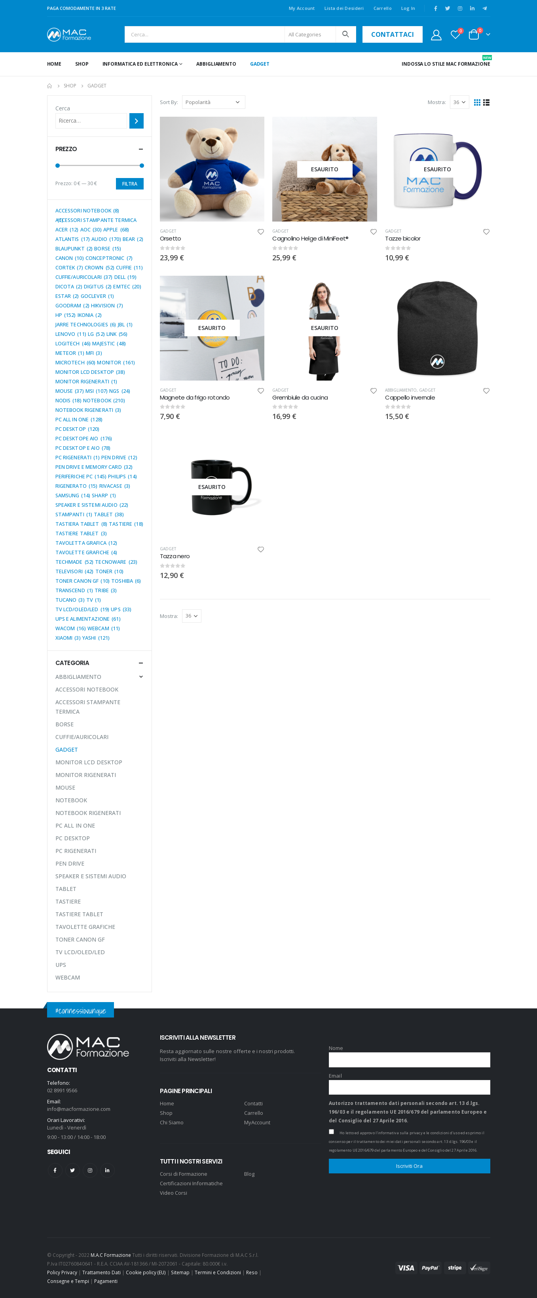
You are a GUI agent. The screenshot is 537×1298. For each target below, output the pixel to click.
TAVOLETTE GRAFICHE (85, 926)
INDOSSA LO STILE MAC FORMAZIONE (446, 61)
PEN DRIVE (69, 863)
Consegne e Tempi (68, 1281)
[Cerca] (136, 120)
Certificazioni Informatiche (191, 1183)
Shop (82, 64)
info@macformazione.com (78, 1108)
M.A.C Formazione (111, 1255)
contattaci (392, 34)
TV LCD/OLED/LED (80, 952)
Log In (408, 8)
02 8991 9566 (62, 1090)
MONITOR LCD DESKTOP (88, 762)
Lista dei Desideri (344, 8)
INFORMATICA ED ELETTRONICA (140, 64)
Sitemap (180, 1272)
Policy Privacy (62, 1272)
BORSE (64, 724)
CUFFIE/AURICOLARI (81, 737)
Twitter (72, 1170)
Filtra (129, 183)
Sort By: (169, 102)
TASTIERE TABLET (79, 914)
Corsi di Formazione (183, 1173)
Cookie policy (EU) (146, 1272)
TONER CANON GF (80, 939)
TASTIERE (68, 901)
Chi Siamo (172, 1122)
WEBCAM (67, 977)
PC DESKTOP (72, 838)
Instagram (90, 1170)
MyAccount (257, 1122)
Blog (249, 1173)
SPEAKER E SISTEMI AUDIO (90, 876)
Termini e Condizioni (218, 1272)
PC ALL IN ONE (75, 825)
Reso (252, 1272)
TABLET (65, 888)
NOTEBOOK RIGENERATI (88, 813)
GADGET (259, 64)
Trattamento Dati (101, 1272)
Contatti (253, 1103)
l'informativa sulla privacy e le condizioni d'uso (418, 1132)
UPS (60, 964)
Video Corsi (173, 1192)
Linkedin (107, 1170)
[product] (212, 169)
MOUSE (65, 787)
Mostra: (437, 102)
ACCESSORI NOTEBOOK (86, 689)
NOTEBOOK (71, 800)
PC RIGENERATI (75, 851)
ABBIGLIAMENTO (216, 64)
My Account (302, 8)
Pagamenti (106, 1281)
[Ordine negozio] (213, 102)
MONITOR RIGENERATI (85, 775)
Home (54, 64)
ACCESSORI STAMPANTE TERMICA (87, 706)
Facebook (55, 1170)
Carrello (383, 8)
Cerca (62, 108)
